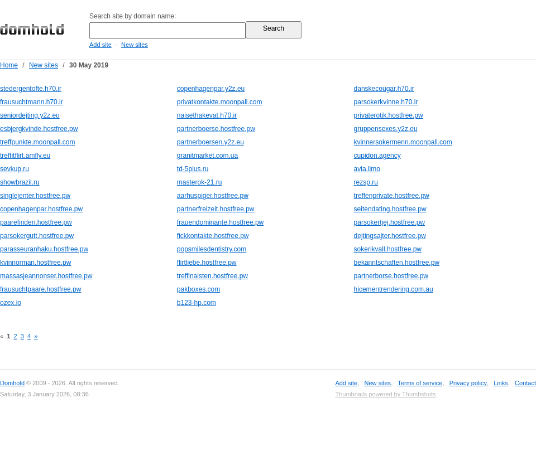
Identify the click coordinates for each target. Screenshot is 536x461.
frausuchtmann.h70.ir (31, 102)
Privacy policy (468, 383)
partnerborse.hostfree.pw (391, 276)
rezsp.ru (366, 182)
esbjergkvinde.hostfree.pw (39, 129)
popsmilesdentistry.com (212, 249)
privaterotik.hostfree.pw (388, 115)
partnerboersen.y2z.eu (210, 142)
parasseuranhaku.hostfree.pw (44, 249)
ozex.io (10, 303)
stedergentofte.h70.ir (30, 89)
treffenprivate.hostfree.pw (391, 196)
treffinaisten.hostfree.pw (212, 276)
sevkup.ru (14, 169)
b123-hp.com (196, 303)
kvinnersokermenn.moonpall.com (403, 142)
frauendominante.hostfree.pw (220, 222)
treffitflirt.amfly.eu (25, 155)
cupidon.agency (377, 155)
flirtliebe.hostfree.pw (207, 262)
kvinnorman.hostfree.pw (35, 262)
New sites (134, 44)
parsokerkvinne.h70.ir (386, 102)
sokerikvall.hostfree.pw (388, 249)
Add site (100, 44)
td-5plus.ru (193, 169)
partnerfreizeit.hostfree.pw (216, 209)
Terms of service (420, 383)
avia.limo (367, 169)
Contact (525, 383)
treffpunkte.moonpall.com (37, 142)
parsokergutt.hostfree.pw (37, 236)
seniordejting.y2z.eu (30, 115)
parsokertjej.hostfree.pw (389, 222)
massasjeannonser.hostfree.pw (46, 276)
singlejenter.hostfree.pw (35, 196)
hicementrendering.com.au (393, 289)
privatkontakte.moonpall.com (219, 102)
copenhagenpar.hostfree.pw (41, 209)
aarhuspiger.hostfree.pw (212, 196)
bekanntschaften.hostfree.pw (396, 262)
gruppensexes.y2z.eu (386, 129)
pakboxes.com (198, 289)
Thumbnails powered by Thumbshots (385, 394)
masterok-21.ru (199, 182)
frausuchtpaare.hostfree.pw (40, 289)
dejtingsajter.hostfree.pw (390, 236)
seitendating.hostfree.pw (390, 209)
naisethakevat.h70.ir (207, 115)
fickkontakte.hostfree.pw (213, 236)
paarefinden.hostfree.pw (36, 222)
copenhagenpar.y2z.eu (211, 89)
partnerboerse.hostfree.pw (216, 129)
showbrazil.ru (20, 182)
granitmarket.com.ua (207, 155)
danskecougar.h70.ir (384, 89)
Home (9, 65)
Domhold (12, 383)
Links (501, 383)
